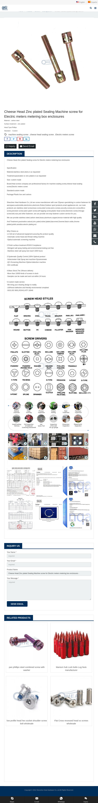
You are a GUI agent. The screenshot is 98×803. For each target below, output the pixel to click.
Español (92, 2)
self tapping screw (44, 213)
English (80, 2)
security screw (66, 210)
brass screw (37, 210)
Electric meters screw (64, 137)
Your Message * (13, 581)
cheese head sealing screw (42, 137)
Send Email (27, 148)
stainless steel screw (24, 210)
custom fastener (81, 205)
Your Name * (11, 555)
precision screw (17, 213)
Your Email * (11, 563)
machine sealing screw (18, 137)
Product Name (12, 572)
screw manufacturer (43, 205)
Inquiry (10, 148)
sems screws (55, 210)
